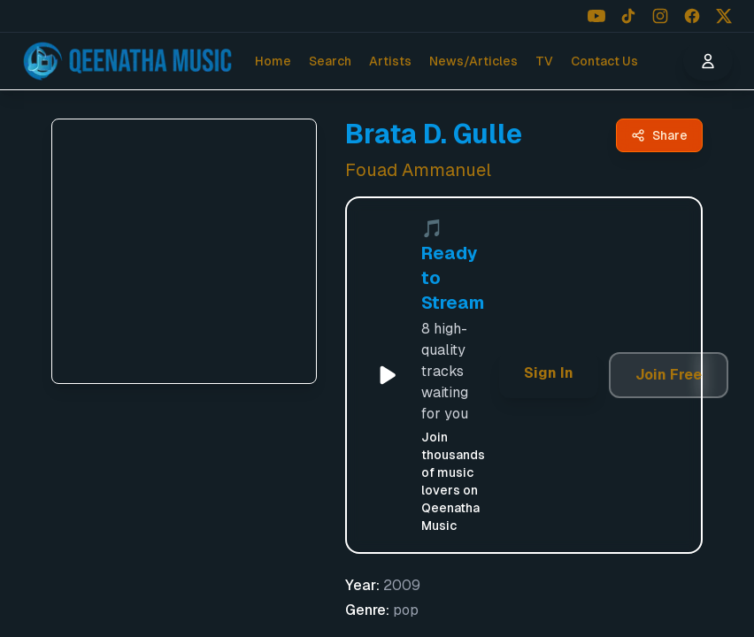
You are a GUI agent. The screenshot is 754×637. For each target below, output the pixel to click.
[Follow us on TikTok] (628, 16)
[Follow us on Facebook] (692, 16)
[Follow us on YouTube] (596, 16)
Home (273, 61)
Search (330, 61)
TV (544, 61)
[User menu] (708, 61)
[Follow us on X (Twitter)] (724, 16)
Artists (390, 61)
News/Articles (473, 61)
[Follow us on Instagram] (660, 16)
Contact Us (604, 61)
